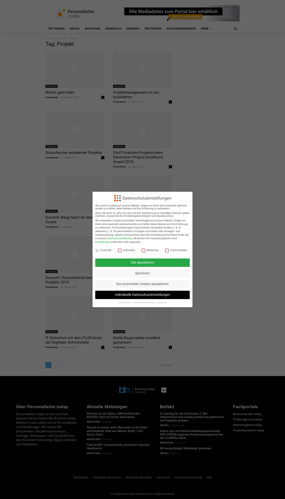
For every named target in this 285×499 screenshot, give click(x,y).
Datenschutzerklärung (119, 238)
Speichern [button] (142, 273)
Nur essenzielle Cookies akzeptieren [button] (142, 284)
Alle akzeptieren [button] (142, 262)
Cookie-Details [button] (125, 302)
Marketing (150, 250)
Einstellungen (102, 241)
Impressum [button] (161, 302)
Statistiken (126, 250)
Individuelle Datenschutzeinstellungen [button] (142, 295)
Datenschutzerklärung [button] (144, 302)
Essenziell (103, 250)
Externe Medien (176, 250)
